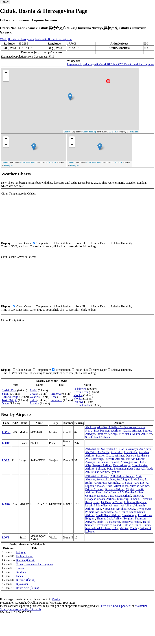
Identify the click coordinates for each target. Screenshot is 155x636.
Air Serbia (103, 452)
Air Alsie (90, 427)
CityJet (130, 489)
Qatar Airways (121, 465)
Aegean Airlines (105, 479)
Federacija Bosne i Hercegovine (53, 39)
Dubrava (79, 401)
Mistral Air (138, 433)
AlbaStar (102, 427)
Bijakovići (22, 584)
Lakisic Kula (9, 390)
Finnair (135, 498)
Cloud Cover (23, 243)
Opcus (5, 403)
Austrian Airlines (139, 485)
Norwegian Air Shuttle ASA (118, 508)
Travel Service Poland (108, 525)
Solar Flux (82, 243)
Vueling (134, 528)
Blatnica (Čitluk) (25, 560)
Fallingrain (133, 132)
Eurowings (97, 458)
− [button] (6, 78)
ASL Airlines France (97, 476)
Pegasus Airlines (102, 465)
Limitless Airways (106, 433)
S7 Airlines (121, 512)
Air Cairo (90, 452)
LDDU (6, 503)
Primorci (56, 393)
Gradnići (21, 572)
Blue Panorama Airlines (108, 430)
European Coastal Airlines (100, 498)
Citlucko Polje (10, 396)
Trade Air (101, 521)
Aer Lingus (122, 479)
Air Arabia (145, 449)
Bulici (33, 400)
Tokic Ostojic (9, 400)
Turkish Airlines (99, 471)
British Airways (94, 489)
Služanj (20, 568)
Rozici (33, 390)
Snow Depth (100, 243)
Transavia (114, 521)
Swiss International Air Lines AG (125, 468)
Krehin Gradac (82, 405)
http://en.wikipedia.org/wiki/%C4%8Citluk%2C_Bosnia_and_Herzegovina (110, 64)
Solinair (100, 468)
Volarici (34, 396)
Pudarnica (56, 400)
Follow (4, 2)
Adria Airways (129, 449)
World (3, 39)
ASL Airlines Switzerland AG (102, 449)
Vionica (78, 395)
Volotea (124, 528)
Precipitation (63, 243)
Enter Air (137, 495)
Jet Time (106, 502)
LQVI (5, 537)
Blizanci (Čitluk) (25, 580)
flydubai (115, 471)
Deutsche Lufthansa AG (110, 492)
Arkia (109, 485)
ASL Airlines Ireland (122, 476)
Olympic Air (143, 508)
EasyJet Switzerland (119, 495)
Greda (33, 393)
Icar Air (130, 458)
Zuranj (5, 393)
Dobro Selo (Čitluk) (27, 587)
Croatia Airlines (132, 430)
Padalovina (80, 388)
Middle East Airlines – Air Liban (113, 505)
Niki (98, 508)
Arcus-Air (116, 452)
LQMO (6, 432)
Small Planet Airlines (97, 437)
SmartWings (129, 515)
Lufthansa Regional (107, 462)
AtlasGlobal (130, 452)
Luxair (89, 505)
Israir (96, 502)
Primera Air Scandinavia (99, 512)
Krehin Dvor (81, 392)
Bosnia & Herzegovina (21, 39)
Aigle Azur (137, 479)
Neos (149, 433)
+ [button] (6, 73)
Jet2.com (117, 502)
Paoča (19, 576)
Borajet (100, 455)
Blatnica (34, 403)
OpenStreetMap (89, 132)
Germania (146, 498)
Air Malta (113, 482)
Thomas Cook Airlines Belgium (115, 518)
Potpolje (20, 552)
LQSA (6, 460)
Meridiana (125, 433)
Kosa (54, 396)
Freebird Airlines (115, 458)
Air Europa (100, 482)
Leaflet (67, 132)
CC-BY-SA (113, 132)
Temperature (43, 243)
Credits (56, 599)
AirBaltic (139, 482)
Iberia (88, 502)
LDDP (6, 443)
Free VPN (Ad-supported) (116, 605)
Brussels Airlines (115, 489)
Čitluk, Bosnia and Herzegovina (34, 564)
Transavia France (131, 521)
